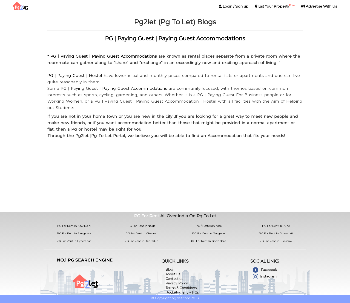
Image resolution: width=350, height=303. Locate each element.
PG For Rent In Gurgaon (208, 233)
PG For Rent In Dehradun (141, 241)
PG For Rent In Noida (141, 225)
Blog (169, 269)
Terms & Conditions (181, 288)
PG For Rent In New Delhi (74, 225)
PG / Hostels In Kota (209, 225)
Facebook (269, 270)
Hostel (95, 75)
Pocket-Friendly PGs (182, 292)
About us (173, 274)
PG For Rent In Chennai (141, 233)
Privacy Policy (177, 283)
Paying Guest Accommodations (201, 38)
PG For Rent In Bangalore (74, 233)
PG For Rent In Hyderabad (74, 241)
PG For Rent (146, 216)
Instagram (268, 276)
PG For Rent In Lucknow (275, 241)
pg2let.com (181, 298)
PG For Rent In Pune (276, 225)
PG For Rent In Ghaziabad (208, 241)
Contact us (174, 279)
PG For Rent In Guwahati (276, 233)
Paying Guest (135, 38)
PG (109, 38)
